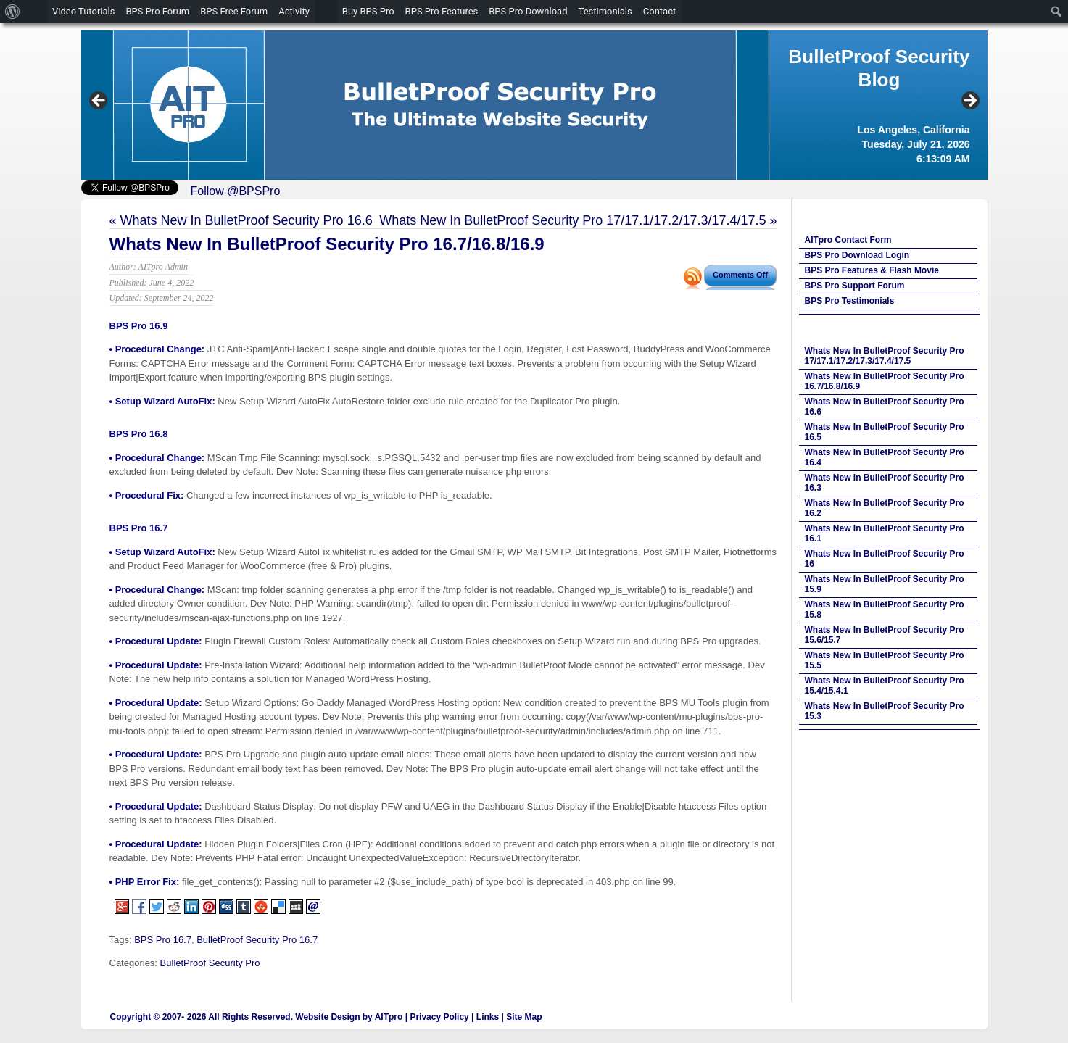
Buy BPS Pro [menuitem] (368, 11)
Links (487, 1017)
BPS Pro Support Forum (855, 286)
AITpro (389, 1017)
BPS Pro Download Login (857, 255)
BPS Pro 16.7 (162, 939)
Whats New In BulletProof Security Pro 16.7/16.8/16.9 (327, 244)
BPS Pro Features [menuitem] (442, 11)
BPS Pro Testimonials (850, 301)
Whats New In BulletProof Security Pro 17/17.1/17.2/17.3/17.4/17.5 (572, 220)
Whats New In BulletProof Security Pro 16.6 (246, 220)
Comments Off (740, 274)
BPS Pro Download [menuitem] (528, 11)
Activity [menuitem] (294, 11)
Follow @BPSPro (236, 191)
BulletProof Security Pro (210, 962)
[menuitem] (12, 11)
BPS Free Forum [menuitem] (234, 11)
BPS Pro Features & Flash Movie (872, 270)
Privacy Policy (439, 1017)
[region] (534, 105)
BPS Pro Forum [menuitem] (157, 11)
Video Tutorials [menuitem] (83, 11)
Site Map (524, 1017)
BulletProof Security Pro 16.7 (257, 939)
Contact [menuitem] (659, 11)
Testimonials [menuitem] (605, 11)
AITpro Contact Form (848, 240)
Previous (99, 101)
